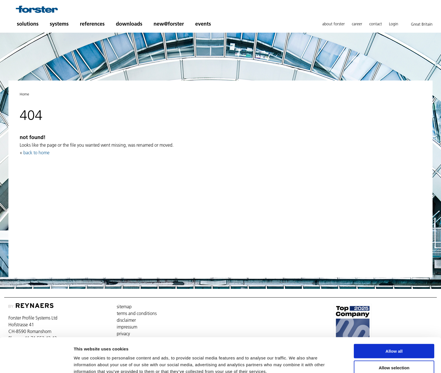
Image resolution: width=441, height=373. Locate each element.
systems (59, 24)
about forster (333, 23)
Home (24, 94)
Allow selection (394, 340)
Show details (295, 361)
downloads (129, 24)
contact (375, 23)
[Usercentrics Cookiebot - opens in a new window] (36, 362)
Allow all (394, 323)
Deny (394, 356)
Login (393, 23)
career (357, 23)
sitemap (124, 306)
